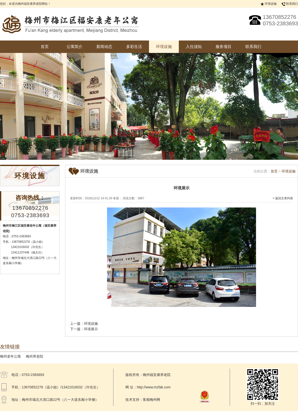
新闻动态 (104, 46)
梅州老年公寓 (10, 356)
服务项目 (223, 46)
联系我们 (292, 3)
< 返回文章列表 (283, 198)
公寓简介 (74, 46)
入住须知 (194, 46)
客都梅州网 (151, 400)
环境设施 (271, 3)
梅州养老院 (34, 356)
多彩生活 (134, 46)
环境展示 (91, 329)
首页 (45, 46)
